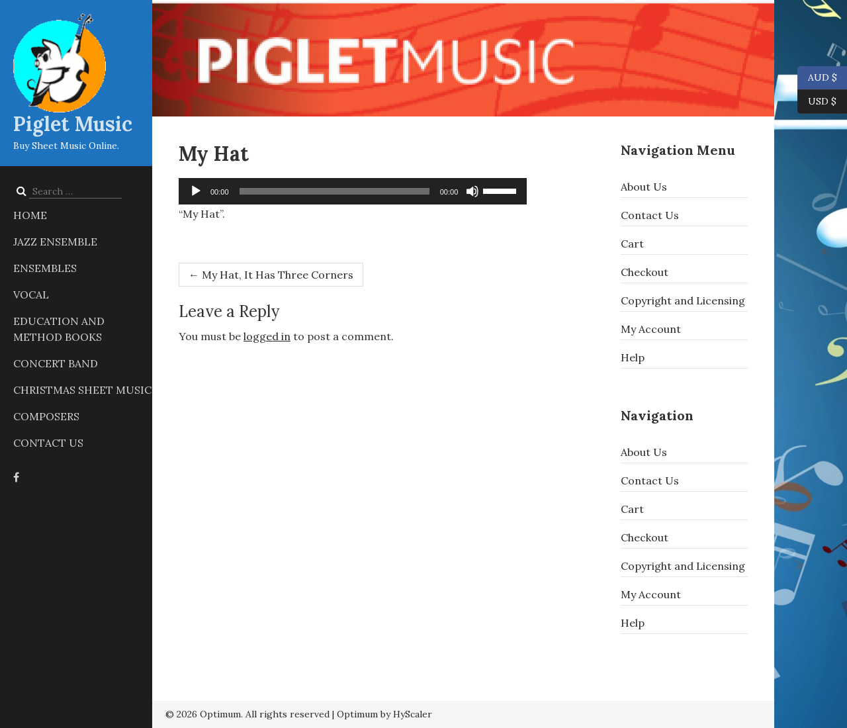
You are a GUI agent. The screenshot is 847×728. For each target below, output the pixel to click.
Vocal (31, 294)
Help (633, 357)
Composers (46, 416)
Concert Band (55, 363)
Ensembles (45, 268)
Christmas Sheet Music (82, 389)
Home (30, 215)
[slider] (334, 191)
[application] (353, 191)
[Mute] (472, 191)
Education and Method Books (59, 328)
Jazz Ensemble (55, 241)
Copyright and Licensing (683, 300)
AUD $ (817, 78)
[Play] (195, 191)
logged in (267, 336)
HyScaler (412, 714)
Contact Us (48, 442)
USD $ (822, 102)
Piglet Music (72, 123)
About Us (644, 186)
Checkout (644, 272)
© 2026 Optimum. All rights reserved (247, 714)
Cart (632, 243)
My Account (651, 329)
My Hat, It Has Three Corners (271, 274)
